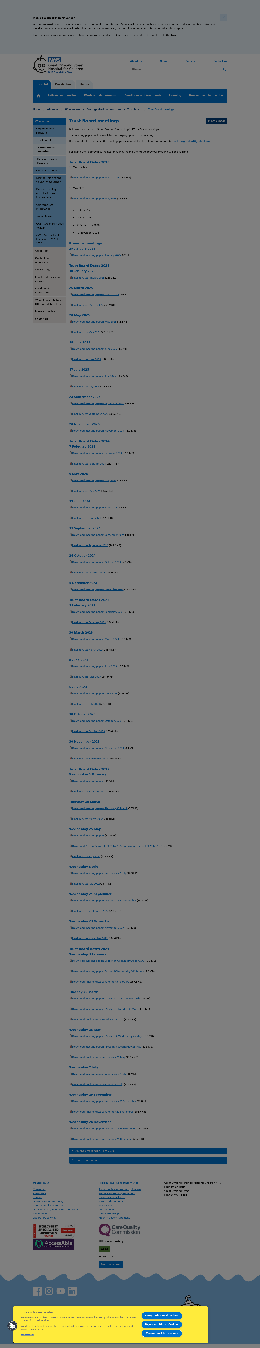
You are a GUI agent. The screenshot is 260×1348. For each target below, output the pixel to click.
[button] (12, 1326)
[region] (110, 1324)
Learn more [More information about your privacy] (27, 1334)
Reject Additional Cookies (161, 1324)
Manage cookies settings (162, 1333)
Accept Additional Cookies (162, 1315)
